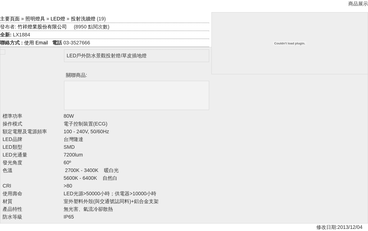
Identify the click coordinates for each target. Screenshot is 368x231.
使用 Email (36, 43)
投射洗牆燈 (83, 19)
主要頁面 (10, 19)
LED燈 (57, 19)
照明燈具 (35, 19)
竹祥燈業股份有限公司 (42, 27)
